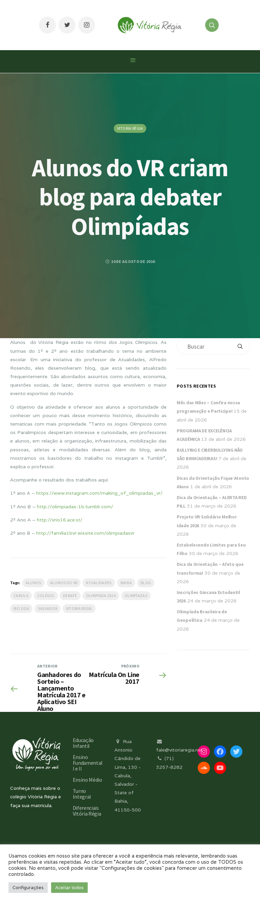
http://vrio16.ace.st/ (59, 520)
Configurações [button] (28, 887)
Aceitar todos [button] (69, 887)
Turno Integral (82, 793)
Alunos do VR (64, 582)
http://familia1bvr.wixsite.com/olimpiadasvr (85, 533)
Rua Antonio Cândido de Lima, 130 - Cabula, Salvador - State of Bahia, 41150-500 (127, 775)
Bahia (126, 582)
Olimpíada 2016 (101, 595)
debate (70, 595)
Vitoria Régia (130, 128)
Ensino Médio (87, 779)
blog (145, 582)
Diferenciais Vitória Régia (87, 810)
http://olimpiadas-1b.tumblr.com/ (75, 507)
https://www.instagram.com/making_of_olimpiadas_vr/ (99, 493)
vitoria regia (79, 608)
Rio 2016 (21, 608)
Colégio (45, 595)
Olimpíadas (136, 595)
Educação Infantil (83, 743)
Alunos (33, 582)
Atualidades (98, 582)
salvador (47, 608)
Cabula (21, 595)
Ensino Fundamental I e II (88, 763)
